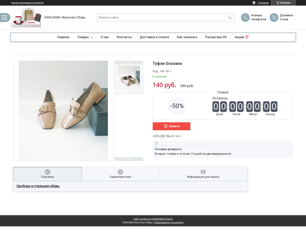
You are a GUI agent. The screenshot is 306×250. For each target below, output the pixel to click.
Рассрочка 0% (216, 37)
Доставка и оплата (154, 37)
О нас (105, 37)
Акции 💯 (242, 37)
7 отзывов (263, 2)
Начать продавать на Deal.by (27, 2)
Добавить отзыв (286, 17)
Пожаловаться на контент (169, 222)
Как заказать (187, 37)
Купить (174, 126)
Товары (83, 37)
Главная (63, 37)
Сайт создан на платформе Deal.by (153, 219)
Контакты (124, 37)
